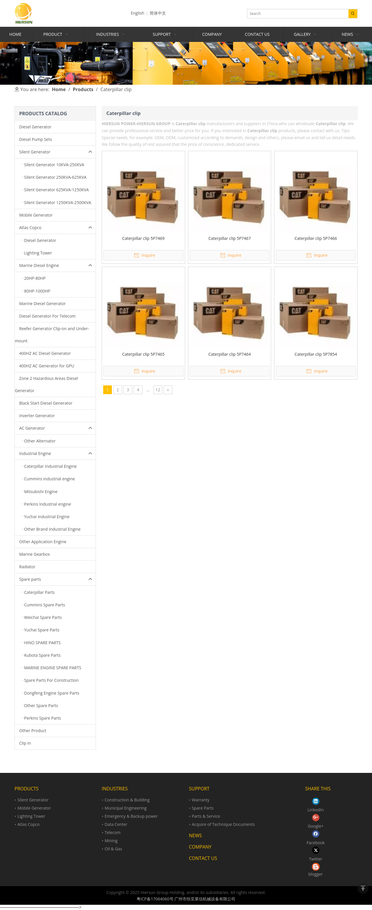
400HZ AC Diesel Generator (45, 353)
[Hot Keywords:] (352, 13)
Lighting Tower (31, 816)
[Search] (297, 13)
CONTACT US (203, 858)
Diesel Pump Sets (35, 139)
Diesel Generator (35, 127)
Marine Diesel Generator (42, 303)
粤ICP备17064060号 (155, 899)
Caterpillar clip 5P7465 (143, 354)
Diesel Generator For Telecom (47, 316)
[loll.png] (316, 867)
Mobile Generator (36, 215)
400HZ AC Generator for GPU (46, 366)
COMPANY (200, 847)
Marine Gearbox (34, 554)
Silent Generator (57, 152)
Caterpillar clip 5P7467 (229, 238)
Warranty (201, 800)
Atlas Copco (57, 228)
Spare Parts (203, 808)
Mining (111, 840)
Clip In (25, 743)
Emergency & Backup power (131, 816)
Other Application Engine (42, 541)
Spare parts (57, 579)
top (363, 888)
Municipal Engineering (125, 808)
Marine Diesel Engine (57, 265)
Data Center (116, 824)
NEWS (195, 835)
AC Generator (57, 428)
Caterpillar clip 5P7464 (229, 354)
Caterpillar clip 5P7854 (316, 354)
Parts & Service (206, 816)
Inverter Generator (37, 415)
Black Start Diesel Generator (45, 403)
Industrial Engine (57, 453)
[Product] (186, 63)
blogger (315, 874)
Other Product (32, 730)
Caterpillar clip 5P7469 (143, 238)
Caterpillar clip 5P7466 (316, 238)
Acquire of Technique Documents (223, 824)
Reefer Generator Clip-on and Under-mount (52, 335)
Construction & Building (127, 800)
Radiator (27, 566)
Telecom (113, 832)
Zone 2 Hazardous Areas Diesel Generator (46, 384)
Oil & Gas (113, 848)
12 (157, 389)
